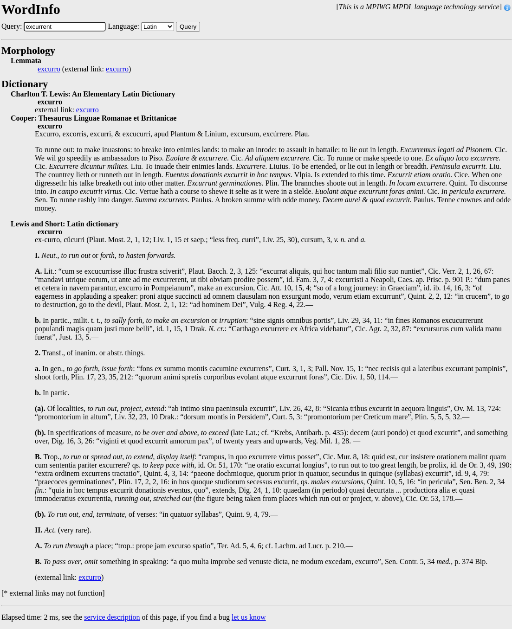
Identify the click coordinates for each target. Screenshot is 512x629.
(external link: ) (84, 69)
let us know (249, 617)
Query (188, 26)
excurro (49, 69)
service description (112, 617)
